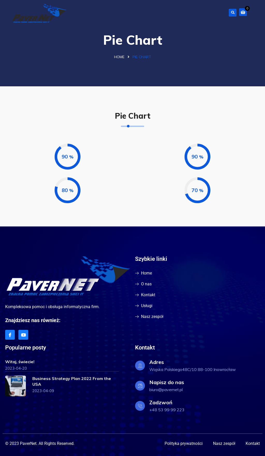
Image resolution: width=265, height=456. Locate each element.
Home (119, 57)
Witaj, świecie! (19, 361)
